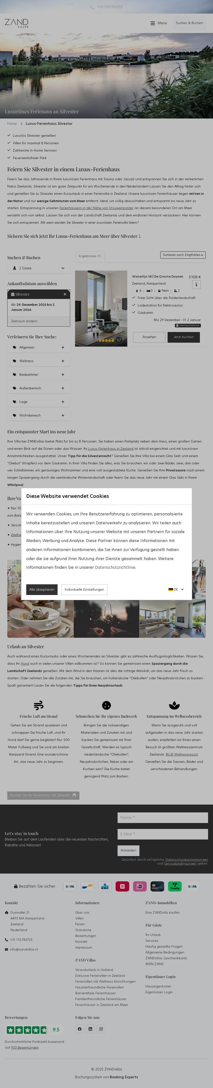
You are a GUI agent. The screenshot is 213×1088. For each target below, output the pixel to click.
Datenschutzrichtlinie (115, 568)
